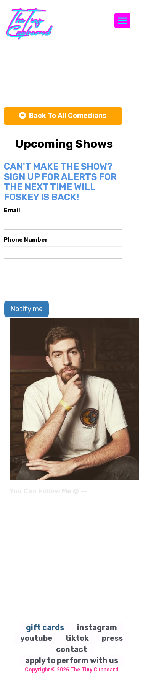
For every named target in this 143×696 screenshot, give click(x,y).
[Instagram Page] (134, 494)
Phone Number (26, 239)
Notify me (26, 309)
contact (71, 649)
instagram (97, 627)
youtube (36, 638)
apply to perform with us (71, 660)
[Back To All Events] (63, 116)
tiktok (77, 638)
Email (12, 210)
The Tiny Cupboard (94, 670)
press (112, 638)
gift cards (45, 627)
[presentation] (62, 279)
